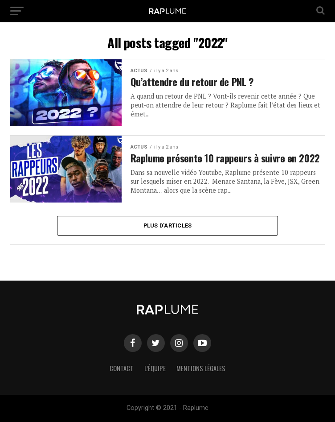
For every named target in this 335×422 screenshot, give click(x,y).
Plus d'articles (167, 225)
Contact (122, 368)
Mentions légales (200, 368)
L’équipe (155, 368)
